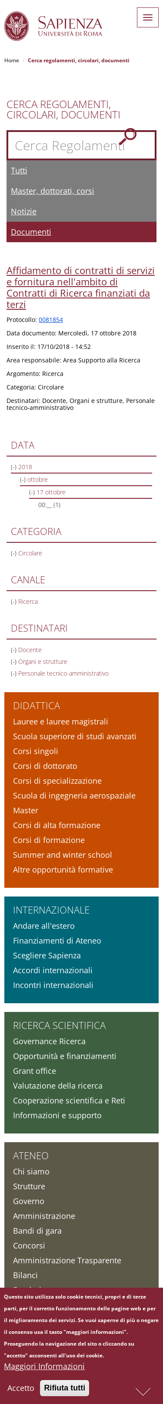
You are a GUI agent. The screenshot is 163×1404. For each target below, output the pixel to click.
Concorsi (29, 1245)
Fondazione (34, 1290)
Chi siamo (31, 1171)
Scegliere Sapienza (47, 955)
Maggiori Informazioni (44, 1369)
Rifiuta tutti (64, 1391)
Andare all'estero (44, 925)
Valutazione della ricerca (58, 1085)
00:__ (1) (49, 505)
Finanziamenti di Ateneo (57, 940)
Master (25, 810)
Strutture (29, 1186)
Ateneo (31, 1155)
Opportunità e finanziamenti (64, 1056)
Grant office (34, 1071)
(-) (14, 467)
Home (11, 60)
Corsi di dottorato (45, 766)
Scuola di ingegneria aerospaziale (74, 795)
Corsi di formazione (49, 840)
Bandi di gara (37, 1230)
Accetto (20, 1391)
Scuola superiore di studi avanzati (74, 736)
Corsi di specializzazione (57, 780)
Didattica (36, 705)
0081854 (51, 319)
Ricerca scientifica (59, 1025)
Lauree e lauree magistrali (60, 721)
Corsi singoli (35, 751)
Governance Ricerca (49, 1041)
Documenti (31, 232)
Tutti (19, 170)
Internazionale (51, 909)
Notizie (24, 211)
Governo (28, 1201)
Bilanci (25, 1275)
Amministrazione (44, 1216)
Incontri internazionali (53, 985)
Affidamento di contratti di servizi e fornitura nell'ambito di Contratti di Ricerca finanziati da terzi (81, 287)
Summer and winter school (62, 854)
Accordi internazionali (53, 970)
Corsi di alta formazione (56, 825)
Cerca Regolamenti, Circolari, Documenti (63, 109)
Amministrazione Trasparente (67, 1260)
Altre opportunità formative (63, 869)
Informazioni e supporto (57, 1115)
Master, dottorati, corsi (52, 191)
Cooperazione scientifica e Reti (69, 1100)
